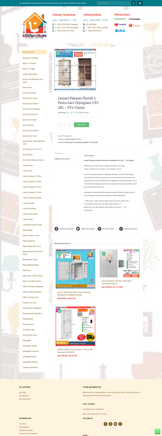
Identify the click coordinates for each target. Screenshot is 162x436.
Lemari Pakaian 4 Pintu (32, 187)
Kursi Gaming (28, 125)
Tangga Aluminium (30, 367)
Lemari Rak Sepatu (30, 214)
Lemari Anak (28, 165)
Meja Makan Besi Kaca (32, 246)
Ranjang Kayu (28, 324)
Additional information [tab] (62, 159)
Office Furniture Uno (30, 297)
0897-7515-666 (101, 414)
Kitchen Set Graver (30, 98)
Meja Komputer (29, 241)
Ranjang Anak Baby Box (32, 313)
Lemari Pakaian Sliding (32, 198)
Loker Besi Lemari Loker (32, 225)
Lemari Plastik (28, 203)
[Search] (133, 3)
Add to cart (81, 125)
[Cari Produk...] (113, 3)
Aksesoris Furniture (30, 58)
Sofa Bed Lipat (29, 330)
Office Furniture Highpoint (33, 286)
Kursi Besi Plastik (29, 120)
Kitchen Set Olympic (31, 104)
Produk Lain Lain (29, 303)
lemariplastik (93, 142)
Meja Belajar (28, 230)
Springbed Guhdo (30, 357)
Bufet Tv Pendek (29, 63)
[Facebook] (105, 424)
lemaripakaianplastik (81, 142)
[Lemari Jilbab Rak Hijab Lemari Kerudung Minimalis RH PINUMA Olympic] (75, 269)
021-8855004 (87, 409)
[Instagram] (110, 424)
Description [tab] (58, 153)
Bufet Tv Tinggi (29, 69)
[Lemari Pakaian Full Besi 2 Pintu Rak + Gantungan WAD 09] (119, 263)
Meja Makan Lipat (30, 259)
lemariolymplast (67, 142)
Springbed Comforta (31, 351)
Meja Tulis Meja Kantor (32, 281)
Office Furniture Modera (32, 292)
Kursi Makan (28, 155)
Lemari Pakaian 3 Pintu (32, 182)
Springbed (27, 340)
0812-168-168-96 (89, 414)
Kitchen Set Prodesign (31, 109)
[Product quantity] (65, 125)
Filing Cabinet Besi (30, 74)
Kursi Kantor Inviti (30, 136)
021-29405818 (98, 409)
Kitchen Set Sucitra (30, 114)
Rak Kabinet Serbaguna (32, 308)
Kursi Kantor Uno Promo (32, 149)
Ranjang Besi (28, 319)
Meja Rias (27, 270)
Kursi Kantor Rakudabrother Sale (34, 142)
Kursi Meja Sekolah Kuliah (33, 160)
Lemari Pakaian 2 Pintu (73, 139)
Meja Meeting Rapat (31, 265)
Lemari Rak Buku (29, 208)
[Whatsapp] (120, 424)
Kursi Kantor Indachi (31, 131)
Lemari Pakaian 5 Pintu (32, 192)
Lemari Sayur (28, 219)
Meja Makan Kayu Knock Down (33, 252)
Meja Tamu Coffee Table (32, 276)
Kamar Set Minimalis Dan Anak (33, 80)
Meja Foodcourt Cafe (31, 235)
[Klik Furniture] (34, 13)
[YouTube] (115, 424)
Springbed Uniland (30, 362)
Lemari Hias (27, 171)
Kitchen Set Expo (29, 93)
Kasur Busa (27, 87)
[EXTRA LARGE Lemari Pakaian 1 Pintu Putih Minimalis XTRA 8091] (75, 326)
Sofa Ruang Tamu (30, 335)
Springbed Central (30, 346)
